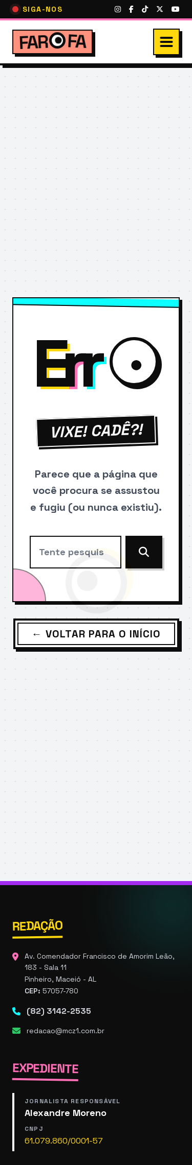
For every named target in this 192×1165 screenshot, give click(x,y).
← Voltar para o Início (96, 634)
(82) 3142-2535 (59, 1011)
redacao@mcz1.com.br (65, 1030)
